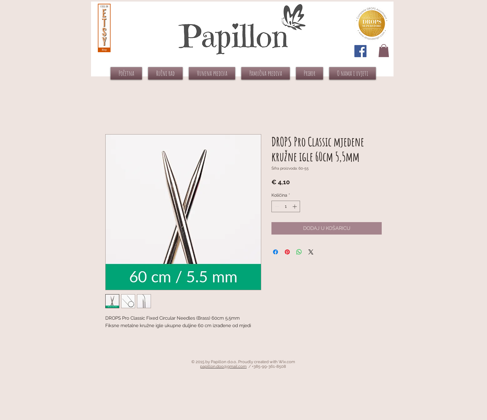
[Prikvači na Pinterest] (287, 252)
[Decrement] (276, 206)
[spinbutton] (285, 206)
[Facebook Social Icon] (360, 51)
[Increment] (295, 206)
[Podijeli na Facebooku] (275, 252)
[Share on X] (311, 252)
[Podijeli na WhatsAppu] (299, 252)
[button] (383, 50)
